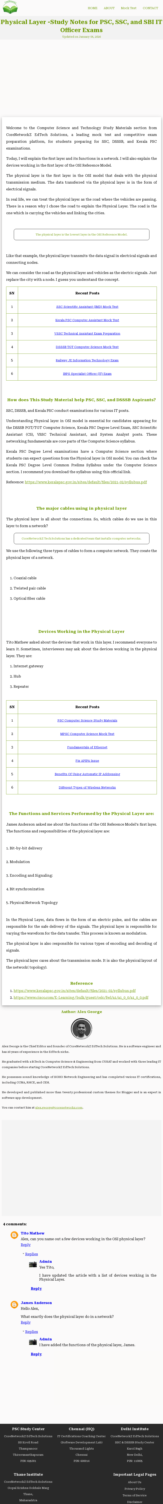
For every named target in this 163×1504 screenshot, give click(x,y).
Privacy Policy (135, 1488)
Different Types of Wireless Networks (87, 787)
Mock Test (128, 8)
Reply (26, 1245)
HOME (92, 8)
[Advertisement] (39, 79)
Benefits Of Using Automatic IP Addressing (87, 774)
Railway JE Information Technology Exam (87, 360)
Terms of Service (135, 1495)
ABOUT (109, 8)
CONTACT (150, 8)
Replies (31, 1254)
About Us (134, 1482)
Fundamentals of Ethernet (87, 747)
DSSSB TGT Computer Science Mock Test (87, 347)
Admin (45, 1262)
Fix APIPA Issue (87, 760)
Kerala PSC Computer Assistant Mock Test (87, 320)
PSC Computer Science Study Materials (87, 720)
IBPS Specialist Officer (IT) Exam (87, 373)
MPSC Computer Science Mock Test (87, 734)
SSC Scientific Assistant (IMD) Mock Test (87, 306)
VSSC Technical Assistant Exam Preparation (87, 333)
